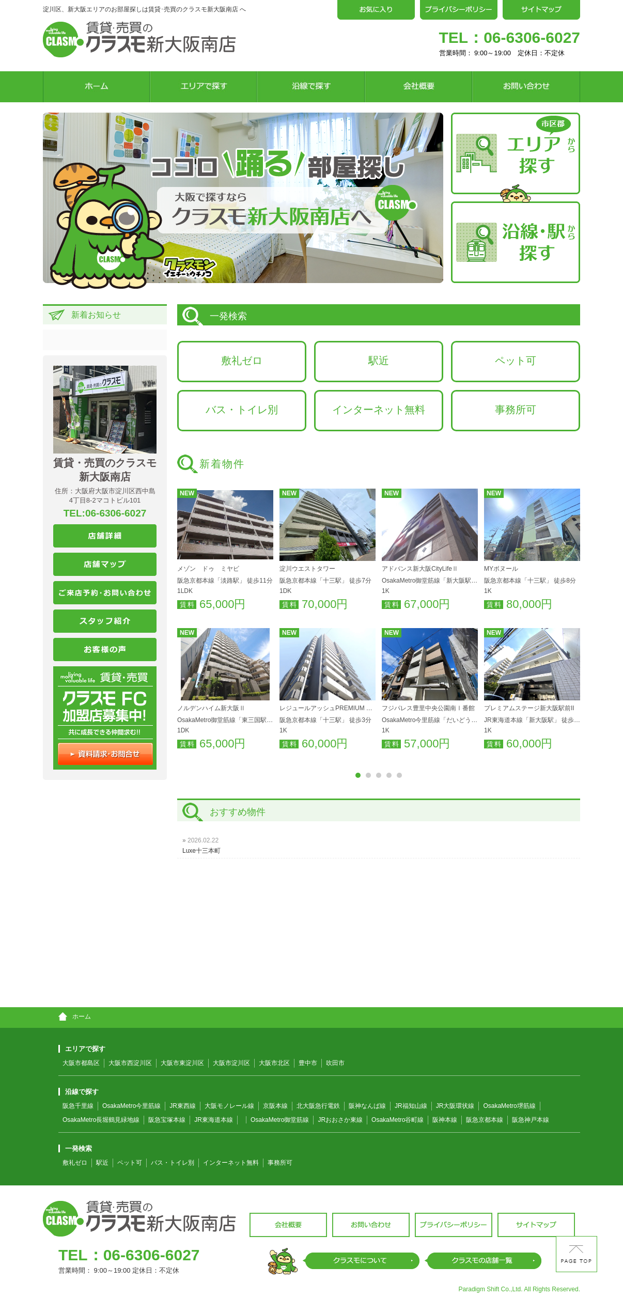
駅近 (378, 360)
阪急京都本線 (484, 1119)
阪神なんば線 (367, 1105)
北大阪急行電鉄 (318, 1105)
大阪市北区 (274, 1063)
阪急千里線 (78, 1105)
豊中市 (308, 1063)
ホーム (74, 1016)
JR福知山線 (411, 1105)
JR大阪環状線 (455, 1105)
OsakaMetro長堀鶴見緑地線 (101, 1119)
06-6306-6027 (532, 37)
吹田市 (335, 1063)
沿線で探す (78, 1092)
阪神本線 (444, 1119)
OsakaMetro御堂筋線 (280, 1119)
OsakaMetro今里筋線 (131, 1105)
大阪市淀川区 (231, 1063)
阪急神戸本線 (530, 1119)
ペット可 (515, 360)
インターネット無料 (378, 409)
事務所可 (515, 409)
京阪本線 (275, 1105)
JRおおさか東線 (340, 1119)
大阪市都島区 (81, 1063)
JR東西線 (182, 1105)
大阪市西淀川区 (130, 1063)
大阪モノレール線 (229, 1105)
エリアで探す (81, 1049)
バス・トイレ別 (242, 409)
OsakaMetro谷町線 (397, 1119)
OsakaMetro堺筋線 (509, 1105)
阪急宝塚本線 (166, 1119)
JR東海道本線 (213, 1119)
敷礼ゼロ (241, 360)
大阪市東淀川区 (182, 1063)
